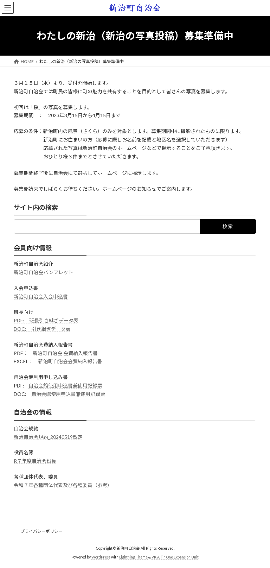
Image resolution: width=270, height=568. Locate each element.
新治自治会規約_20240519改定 (48, 437)
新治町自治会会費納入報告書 (70, 361)
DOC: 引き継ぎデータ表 (42, 329)
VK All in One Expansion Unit (175, 557)
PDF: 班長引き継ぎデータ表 (46, 320)
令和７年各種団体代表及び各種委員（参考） (63, 485)
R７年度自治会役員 (35, 461)
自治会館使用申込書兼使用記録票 (65, 386)
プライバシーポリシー (41, 531)
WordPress (100, 557)
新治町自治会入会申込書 (41, 296)
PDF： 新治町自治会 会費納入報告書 (56, 353)
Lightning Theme (133, 557)
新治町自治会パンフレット (43, 272)
